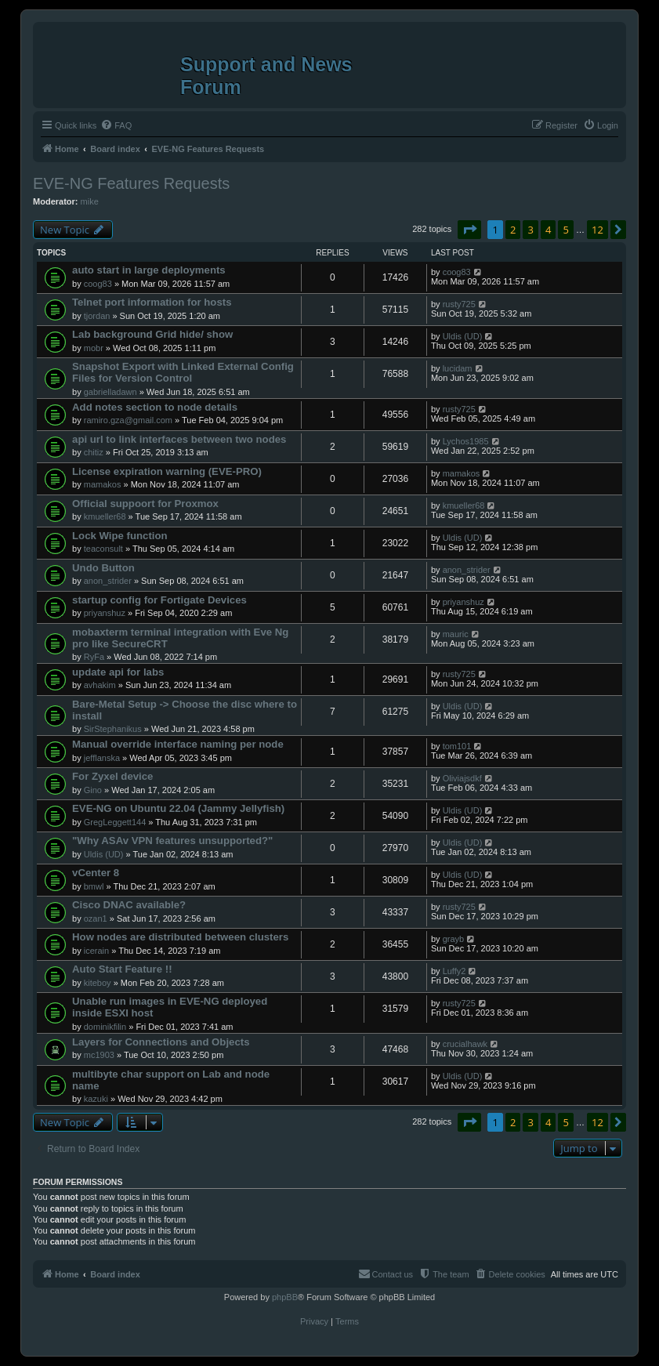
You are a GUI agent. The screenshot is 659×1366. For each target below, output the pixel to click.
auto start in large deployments (149, 270)
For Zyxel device (112, 776)
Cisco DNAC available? (129, 905)
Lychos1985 (466, 441)
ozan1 (95, 918)
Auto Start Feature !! (122, 969)
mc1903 (99, 1055)
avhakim (100, 685)
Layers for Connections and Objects (160, 1042)
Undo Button (103, 568)
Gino (93, 790)
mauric (456, 634)
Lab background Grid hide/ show (152, 334)
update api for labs (118, 672)
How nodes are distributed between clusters (180, 937)
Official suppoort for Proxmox (145, 503)
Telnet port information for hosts (151, 302)
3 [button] (530, 230)
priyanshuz (104, 613)
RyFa (94, 656)
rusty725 (459, 304)
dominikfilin (105, 1026)
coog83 (98, 283)
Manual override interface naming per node (178, 744)
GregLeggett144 (115, 822)
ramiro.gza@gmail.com (128, 420)
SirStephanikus (113, 729)
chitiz (93, 452)
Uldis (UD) (463, 336)
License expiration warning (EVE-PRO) (167, 471)
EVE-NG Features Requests (131, 183)
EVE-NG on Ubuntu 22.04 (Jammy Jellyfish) (178, 808)
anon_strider (108, 580)
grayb (454, 939)
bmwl (94, 886)
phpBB (285, 1297)
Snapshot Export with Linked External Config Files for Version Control (183, 372)
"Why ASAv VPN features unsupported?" (172, 840)
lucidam (458, 368)
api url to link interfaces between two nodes (179, 439)
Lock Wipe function (120, 536)
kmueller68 (105, 516)
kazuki (96, 1098)
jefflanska (102, 758)
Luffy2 (454, 971)
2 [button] (513, 230)
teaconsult (103, 548)
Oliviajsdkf (462, 778)
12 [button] (597, 230)
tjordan (97, 316)
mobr (93, 348)
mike (90, 201)
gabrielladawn (110, 392)
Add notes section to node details (154, 407)
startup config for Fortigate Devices (159, 600)
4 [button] (548, 230)
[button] (469, 229)
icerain (96, 950)
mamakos (102, 484)
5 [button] (565, 230)
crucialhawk (465, 1044)
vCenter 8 (95, 873)
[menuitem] (116, 125)
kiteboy (97, 982)
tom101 (457, 746)
